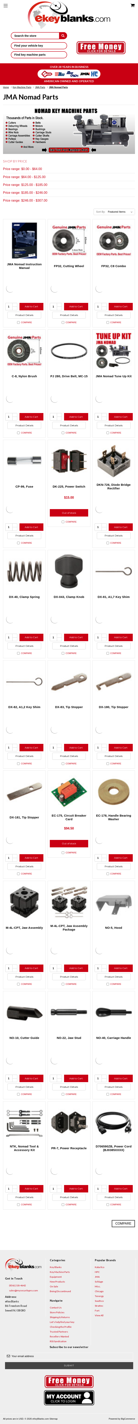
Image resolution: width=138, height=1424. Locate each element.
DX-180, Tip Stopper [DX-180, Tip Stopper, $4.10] (113, 707)
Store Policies (57, 1312)
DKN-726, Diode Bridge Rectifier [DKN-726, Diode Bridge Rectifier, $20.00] (114, 486)
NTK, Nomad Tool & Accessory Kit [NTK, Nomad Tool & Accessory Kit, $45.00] (24, 1148)
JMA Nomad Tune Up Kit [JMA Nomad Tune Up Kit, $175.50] (114, 376)
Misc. (98, 1286)
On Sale (54, 1286)
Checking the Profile (61, 1326)
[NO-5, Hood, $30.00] (113, 902)
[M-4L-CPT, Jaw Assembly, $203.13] (24, 902)
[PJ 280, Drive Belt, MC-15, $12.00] (68, 350)
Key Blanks (56, 1267)
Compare (24, 322)
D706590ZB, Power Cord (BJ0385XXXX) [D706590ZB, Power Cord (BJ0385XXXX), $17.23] (114, 1148)
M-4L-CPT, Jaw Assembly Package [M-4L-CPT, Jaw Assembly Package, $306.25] (69, 927)
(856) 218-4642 (15, 1285)
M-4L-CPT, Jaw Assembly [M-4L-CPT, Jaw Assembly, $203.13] (24, 927)
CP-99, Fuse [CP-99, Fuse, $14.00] (24, 486)
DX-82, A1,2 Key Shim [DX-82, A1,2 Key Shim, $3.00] (24, 707)
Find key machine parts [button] (38, 54)
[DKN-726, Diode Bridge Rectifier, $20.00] (113, 461)
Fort (97, 1310)
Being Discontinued (60, 1291)
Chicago (99, 1291)
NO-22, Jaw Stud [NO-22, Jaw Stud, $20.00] (69, 1038)
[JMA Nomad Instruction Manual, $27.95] (24, 240)
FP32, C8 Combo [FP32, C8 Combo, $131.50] (113, 266)
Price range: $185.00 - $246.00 (25, 192)
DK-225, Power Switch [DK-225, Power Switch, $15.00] (69, 486)
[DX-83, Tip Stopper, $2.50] (68, 681)
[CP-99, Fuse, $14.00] (24, 461)
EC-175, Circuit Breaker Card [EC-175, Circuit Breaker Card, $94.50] (69, 817)
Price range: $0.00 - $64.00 (22, 169)
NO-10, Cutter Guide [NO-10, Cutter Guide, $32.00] (24, 1038)
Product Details (24, 315)
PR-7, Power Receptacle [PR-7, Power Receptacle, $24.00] (69, 1148)
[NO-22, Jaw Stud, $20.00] (68, 1012)
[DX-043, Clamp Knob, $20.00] (68, 571)
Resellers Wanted (59, 1336)
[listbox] (121, 212)
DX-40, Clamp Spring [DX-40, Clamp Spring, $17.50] (24, 597)
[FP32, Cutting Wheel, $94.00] (68, 240)
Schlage (99, 1281)
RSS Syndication (58, 1341)
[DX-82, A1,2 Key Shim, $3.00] (24, 681)
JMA (97, 1276)
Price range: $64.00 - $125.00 (24, 177)
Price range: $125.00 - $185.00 (25, 185)
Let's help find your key (62, 1322)
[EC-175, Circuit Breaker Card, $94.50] (68, 791)
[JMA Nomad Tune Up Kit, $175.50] (113, 350)
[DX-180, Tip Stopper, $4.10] (113, 681)
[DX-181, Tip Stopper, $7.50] (24, 791)
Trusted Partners (59, 1331)
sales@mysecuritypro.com (21, 1290)
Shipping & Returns (60, 1317)
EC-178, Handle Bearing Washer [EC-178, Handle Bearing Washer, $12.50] (113, 817)
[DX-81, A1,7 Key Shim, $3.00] (113, 571)
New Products (57, 1281)
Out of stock (69, 512)
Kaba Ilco (99, 1267)
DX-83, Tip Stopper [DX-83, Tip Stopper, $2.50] (69, 707)
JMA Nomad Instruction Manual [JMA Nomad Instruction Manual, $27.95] (24, 266)
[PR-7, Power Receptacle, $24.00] (68, 1122)
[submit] (63, 35)
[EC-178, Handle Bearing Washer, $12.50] (113, 791)
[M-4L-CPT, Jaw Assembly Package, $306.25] (68, 902)
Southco (99, 1300)
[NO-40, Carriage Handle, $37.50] (113, 1012)
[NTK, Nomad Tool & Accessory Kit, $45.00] (24, 1122)
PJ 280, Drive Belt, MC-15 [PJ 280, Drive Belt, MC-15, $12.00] (69, 376)
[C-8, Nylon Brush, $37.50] (24, 350)
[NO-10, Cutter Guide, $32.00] (24, 1012)
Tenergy (99, 1296)
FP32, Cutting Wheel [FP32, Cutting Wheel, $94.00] (69, 266)
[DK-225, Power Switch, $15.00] (68, 461)
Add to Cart (31, 306)
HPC (97, 1271)
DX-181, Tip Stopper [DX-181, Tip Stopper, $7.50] (24, 817)
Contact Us (56, 1307)
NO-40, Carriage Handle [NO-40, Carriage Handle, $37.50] (113, 1038)
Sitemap (53, 1419)
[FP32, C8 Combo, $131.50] (113, 240)
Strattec (99, 1305)
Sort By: (100, 211)
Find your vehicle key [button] (38, 45)
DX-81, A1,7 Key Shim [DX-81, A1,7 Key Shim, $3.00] (114, 597)
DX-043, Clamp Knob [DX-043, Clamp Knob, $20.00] (69, 597)
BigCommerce (128, 1419)
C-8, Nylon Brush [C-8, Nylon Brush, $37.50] (24, 376)
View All (99, 1315)
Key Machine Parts (60, 1271)
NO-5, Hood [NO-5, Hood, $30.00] (113, 927)
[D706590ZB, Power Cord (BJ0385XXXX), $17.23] (113, 1122)
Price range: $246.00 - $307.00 (25, 200)
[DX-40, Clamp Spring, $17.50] (24, 571)
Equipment (56, 1276)
